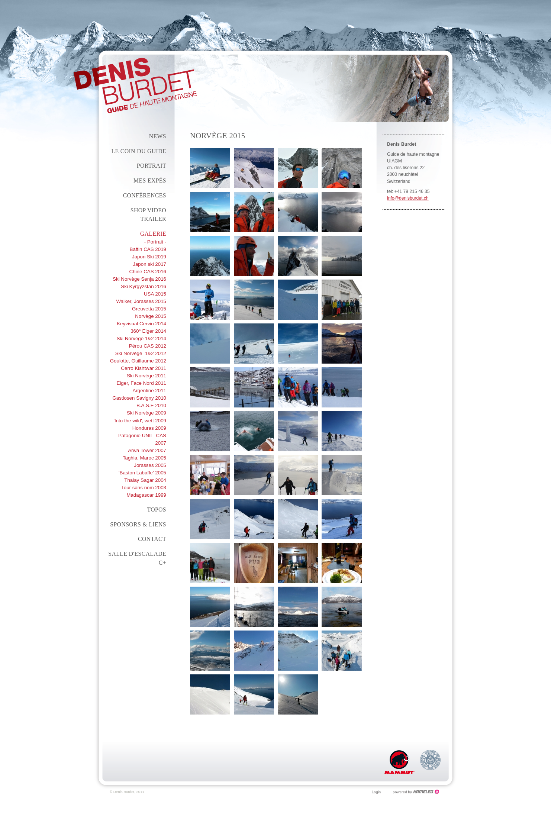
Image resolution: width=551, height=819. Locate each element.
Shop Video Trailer (148, 214)
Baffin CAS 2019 (148, 249)
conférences (144, 195)
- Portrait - (155, 242)
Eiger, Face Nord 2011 (141, 383)
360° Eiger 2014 (148, 331)
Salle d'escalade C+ (137, 558)
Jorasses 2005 (150, 465)
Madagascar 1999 (146, 495)
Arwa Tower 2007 (147, 450)
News (157, 136)
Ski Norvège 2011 (146, 375)
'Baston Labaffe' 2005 (142, 472)
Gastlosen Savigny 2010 (139, 398)
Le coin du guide (138, 151)
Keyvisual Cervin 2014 (141, 323)
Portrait (151, 165)
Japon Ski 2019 (149, 256)
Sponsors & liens (138, 524)
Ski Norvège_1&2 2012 (140, 353)
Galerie (153, 233)
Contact (152, 539)
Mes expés (149, 180)
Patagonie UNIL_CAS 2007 (142, 439)
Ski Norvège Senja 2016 (139, 279)
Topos (156, 509)
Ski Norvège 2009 (146, 413)
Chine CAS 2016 (147, 271)
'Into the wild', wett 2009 (139, 420)
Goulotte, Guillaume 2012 (138, 361)
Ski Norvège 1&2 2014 (141, 338)
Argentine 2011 (149, 390)
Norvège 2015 (150, 316)
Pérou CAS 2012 (147, 346)
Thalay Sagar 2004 (145, 480)
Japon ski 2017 (149, 264)
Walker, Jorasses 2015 (141, 301)
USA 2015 (155, 294)
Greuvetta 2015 (149, 309)
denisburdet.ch (135, 85)
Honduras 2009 (149, 428)
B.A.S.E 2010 (151, 405)
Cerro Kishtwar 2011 (143, 368)
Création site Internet (416, 791)
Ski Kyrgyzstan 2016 (143, 286)
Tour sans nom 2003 (143, 487)
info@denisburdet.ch (408, 198)
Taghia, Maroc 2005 (144, 458)
